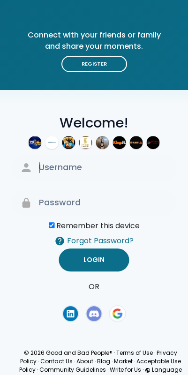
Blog (103, 361)
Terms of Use (134, 353)
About (84, 361)
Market (123, 361)
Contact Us (56, 361)
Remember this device (98, 225)
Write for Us (125, 370)
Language (163, 370)
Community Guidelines (72, 370)
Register (94, 64)
